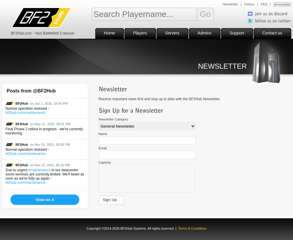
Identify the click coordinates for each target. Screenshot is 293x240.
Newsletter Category (113, 119)
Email (103, 148)
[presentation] (147, 179)
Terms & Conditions (192, 228)
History (249, 4)
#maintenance (39, 170)
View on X (45, 199)
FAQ (264, 4)
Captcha (105, 162)
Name (103, 134)
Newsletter (230, 4)
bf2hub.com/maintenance (26, 113)
